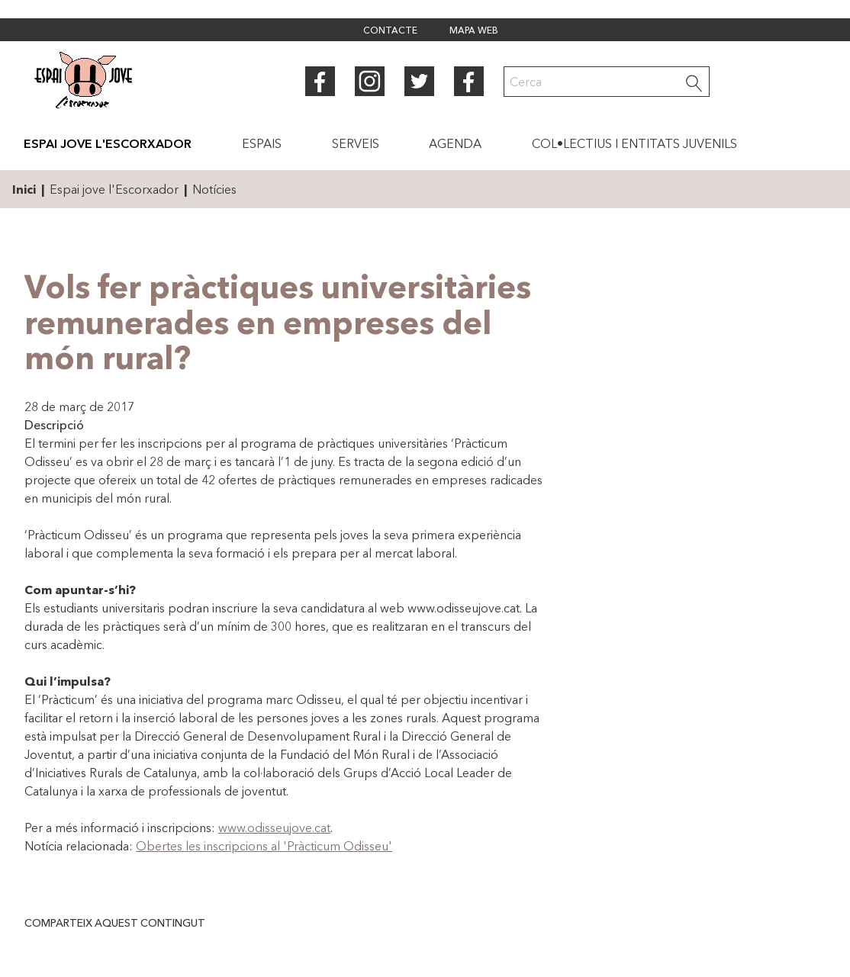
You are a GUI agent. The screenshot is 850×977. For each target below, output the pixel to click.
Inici (24, 189)
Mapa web (473, 31)
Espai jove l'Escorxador (114, 189)
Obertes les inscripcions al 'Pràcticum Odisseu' (264, 845)
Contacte (390, 31)
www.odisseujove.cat (274, 827)
